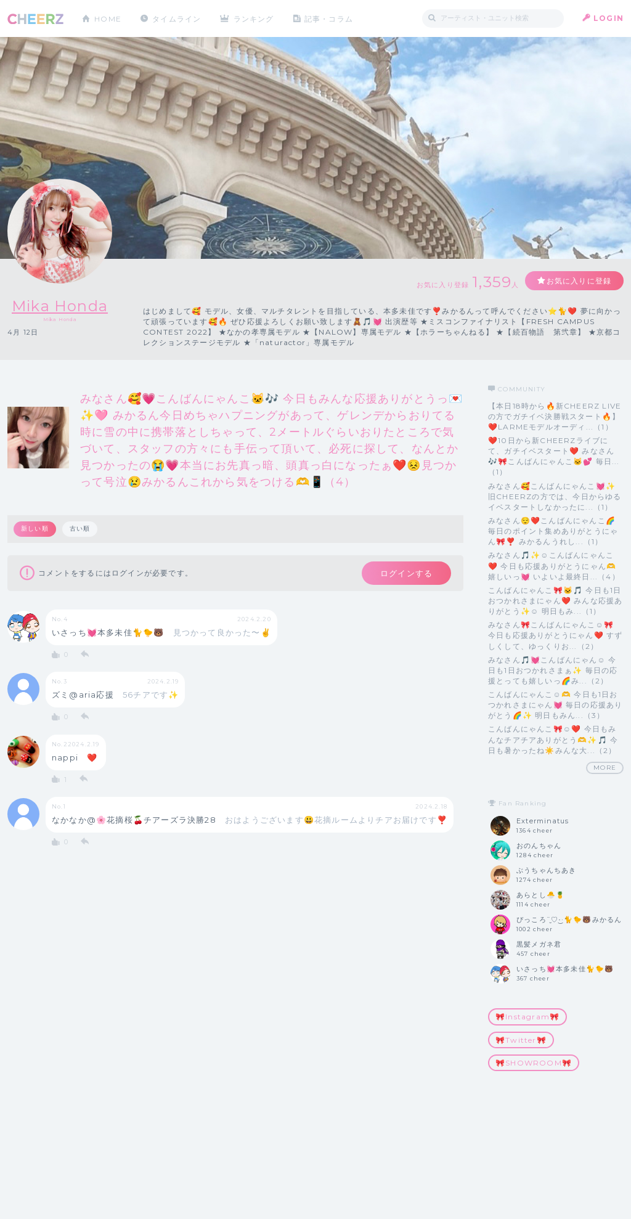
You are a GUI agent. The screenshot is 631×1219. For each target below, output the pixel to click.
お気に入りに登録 (578, 280)
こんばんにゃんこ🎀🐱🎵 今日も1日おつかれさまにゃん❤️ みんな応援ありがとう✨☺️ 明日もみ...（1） (555, 600)
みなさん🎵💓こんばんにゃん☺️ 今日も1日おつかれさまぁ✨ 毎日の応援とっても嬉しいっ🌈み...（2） (552, 670)
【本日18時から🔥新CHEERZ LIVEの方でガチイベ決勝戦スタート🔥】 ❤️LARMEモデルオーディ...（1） (554, 416)
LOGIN (608, 18)
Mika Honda (60, 306)
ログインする (406, 573)
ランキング (254, 18)
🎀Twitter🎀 (521, 1040)
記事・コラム (329, 18)
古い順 (80, 528)
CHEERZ (35, 19)
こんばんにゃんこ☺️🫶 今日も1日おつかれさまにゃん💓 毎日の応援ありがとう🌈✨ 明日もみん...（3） (555, 705)
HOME (107, 18)
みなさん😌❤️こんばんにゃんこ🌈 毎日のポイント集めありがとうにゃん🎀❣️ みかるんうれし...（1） (553, 531)
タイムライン (176, 18)
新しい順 (35, 528)
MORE (604, 768)
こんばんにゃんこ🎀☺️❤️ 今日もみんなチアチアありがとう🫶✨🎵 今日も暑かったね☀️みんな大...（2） (553, 739)
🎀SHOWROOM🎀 (533, 1062)
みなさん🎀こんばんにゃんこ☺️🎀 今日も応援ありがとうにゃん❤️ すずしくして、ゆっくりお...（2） (555, 635)
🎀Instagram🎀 (527, 1016)
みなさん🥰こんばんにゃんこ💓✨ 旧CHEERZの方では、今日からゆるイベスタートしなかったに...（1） (555, 496)
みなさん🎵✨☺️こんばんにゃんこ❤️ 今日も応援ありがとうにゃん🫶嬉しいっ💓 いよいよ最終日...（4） (554, 565)
